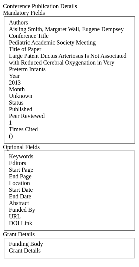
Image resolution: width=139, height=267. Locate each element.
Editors (17, 163)
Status (16, 102)
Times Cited (23, 129)
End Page (20, 176)
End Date (20, 196)
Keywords (21, 156)
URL (15, 216)
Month (17, 89)
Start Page (21, 170)
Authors (18, 22)
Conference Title (29, 36)
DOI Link (20, 223)
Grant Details (25, 250)
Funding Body (26, 244)
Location (19, 183)
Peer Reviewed (26, 116)
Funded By (22, 210)
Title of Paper (25, 49)
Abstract (19, 203)
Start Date (21, 190)
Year (14, 76)
